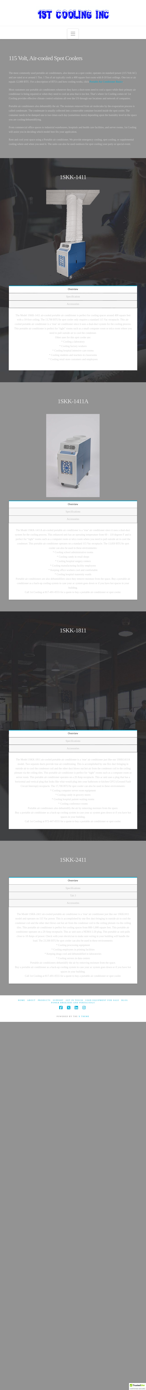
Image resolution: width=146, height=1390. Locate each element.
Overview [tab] (73, 289)
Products (44, 1000)
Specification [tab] (73, 296)
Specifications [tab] (73, 511)
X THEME (84, 1016)
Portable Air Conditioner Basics (106, 81)
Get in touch (74, 1000)
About (31, 1000)
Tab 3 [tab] (73, 895)
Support (58, 1000)
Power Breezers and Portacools (73, 1003)
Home (21, 1000)
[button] (72, 34)
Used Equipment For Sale (102, 1000)
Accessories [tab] (73, 304)
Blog (124, 1000)
